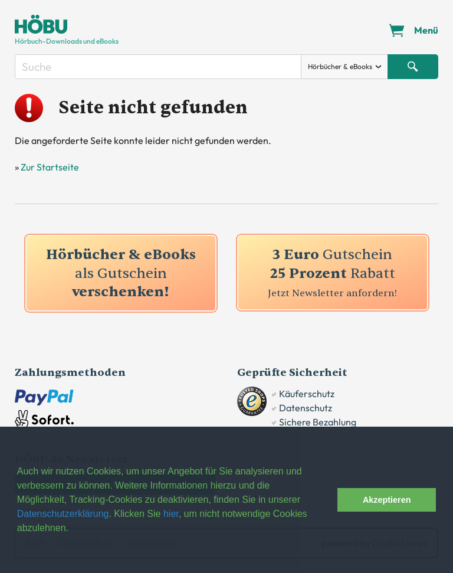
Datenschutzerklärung (63, 514)
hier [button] (171, 514)
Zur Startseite (50, 167)
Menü (426, 30)
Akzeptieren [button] (387, 500)
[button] (325, 500)
